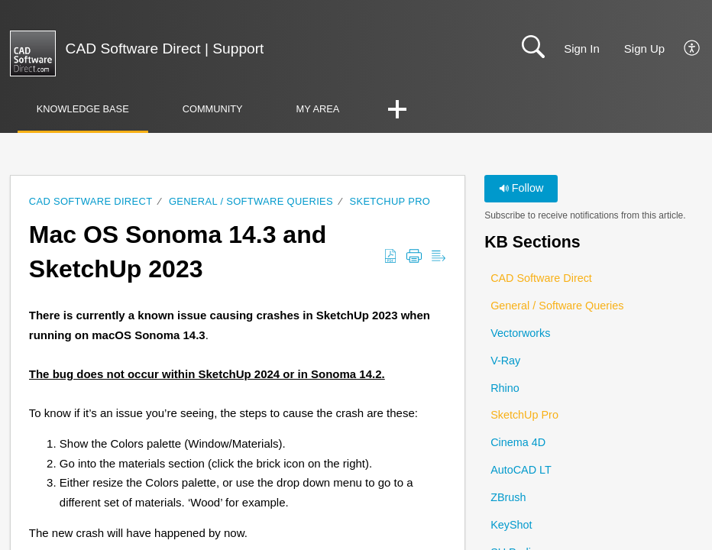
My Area (318, 109)
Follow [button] (521, 188)
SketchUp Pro (390, 201)
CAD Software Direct (91, 201)
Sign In (582, 48)
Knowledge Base (83, 109)
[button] (692, 49)
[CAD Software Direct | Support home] (33, 53)
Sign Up (644, 48)
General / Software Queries (251, 201)
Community (213, 109)
